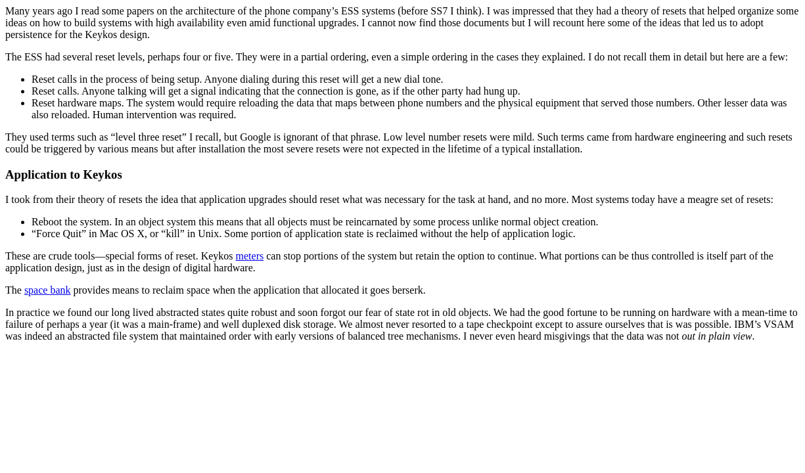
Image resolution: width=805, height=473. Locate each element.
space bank (47, 290)
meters (250, 255)
